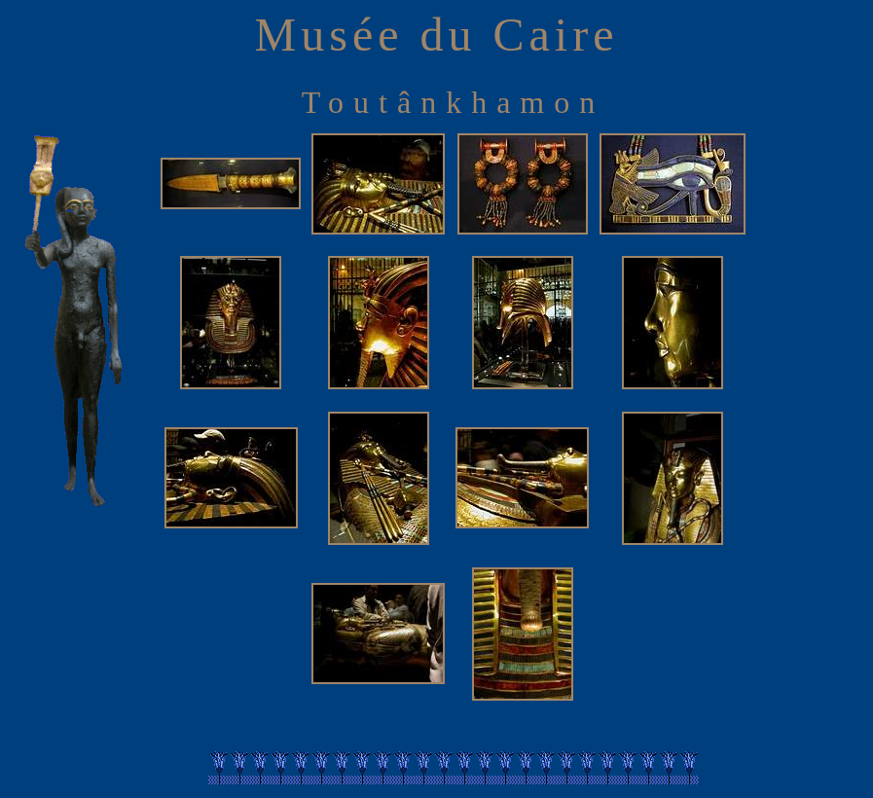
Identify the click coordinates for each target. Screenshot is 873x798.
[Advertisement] (811, 417)
